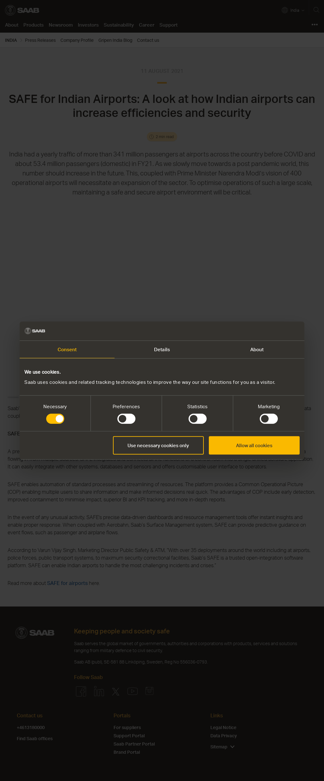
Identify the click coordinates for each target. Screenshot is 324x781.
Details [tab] (162, 349)
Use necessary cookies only (158, 445)
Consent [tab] (67, 349)
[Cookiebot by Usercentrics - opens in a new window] (272, 331)
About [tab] (257, 349)
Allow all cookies (254, 445)
